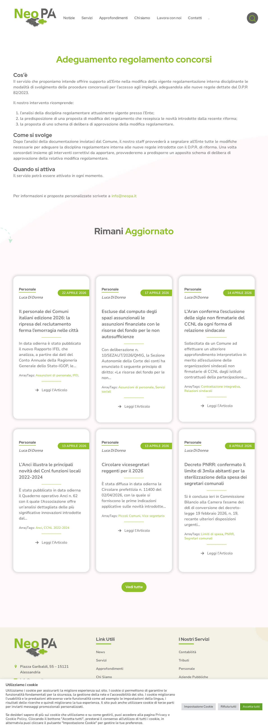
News (100, 652)
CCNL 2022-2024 (56, 528)
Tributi (184, 660)
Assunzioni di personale (53, 375)
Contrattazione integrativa (220, 386)
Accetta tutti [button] (251, 707)
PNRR (229, 534)
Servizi (101, 660)
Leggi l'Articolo (51, 390)
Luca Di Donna (31, 297)
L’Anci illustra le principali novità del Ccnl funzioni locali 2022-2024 (50, 471)
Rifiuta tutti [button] (228, 707)
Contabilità (187, 652)
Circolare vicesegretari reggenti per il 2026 (125, 468)
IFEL (76, 375)
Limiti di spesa (212, 534)
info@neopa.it (124, 196)
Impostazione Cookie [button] (198, 707)
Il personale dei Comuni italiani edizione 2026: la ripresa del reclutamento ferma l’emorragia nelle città (48, 320)
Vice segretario (153, 516)
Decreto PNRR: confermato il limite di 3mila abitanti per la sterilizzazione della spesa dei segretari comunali (215, 474)
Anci (39, 528)
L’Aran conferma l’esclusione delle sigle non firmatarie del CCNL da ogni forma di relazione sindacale (214, 320)
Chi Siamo (104, 677)
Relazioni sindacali (198, 391)
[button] (252, 18)
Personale (27, 289)
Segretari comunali (198, 538)
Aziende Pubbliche (193, 677)
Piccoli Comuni (129, 516)
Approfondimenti (109, 668)
